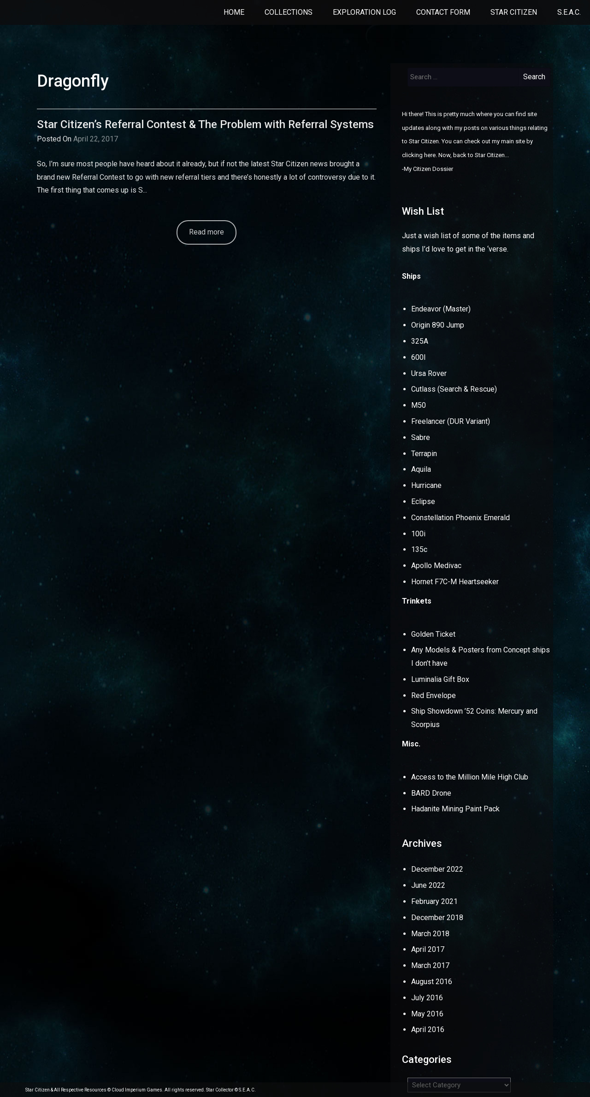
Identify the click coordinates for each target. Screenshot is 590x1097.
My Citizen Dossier (428, 168)
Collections (289, 12)
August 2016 (431, 981)
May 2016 (427, 1013)
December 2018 (437, 917)
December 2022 (437, 869)
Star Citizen (513, 12)
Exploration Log (364, 12)
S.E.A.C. (569, 12)
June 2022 (428, 885)
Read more (206, 232)
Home (234, 12)
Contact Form (443, 12)
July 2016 (427, 997)
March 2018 (430, 933)
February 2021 (434, 901)
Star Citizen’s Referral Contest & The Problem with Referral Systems (205, 124)
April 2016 (427, 1029)
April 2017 (427, 949)
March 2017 (430, 965)
